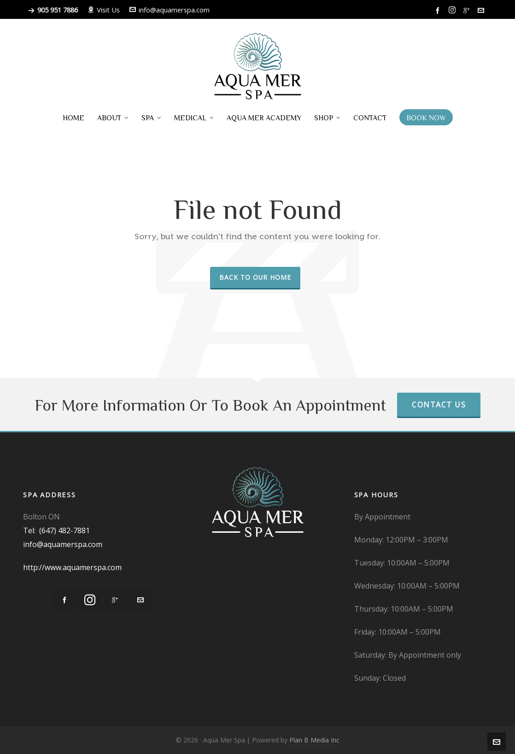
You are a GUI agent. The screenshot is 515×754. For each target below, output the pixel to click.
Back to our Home (255, 277)
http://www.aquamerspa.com (72, 567)
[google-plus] (468, 10)
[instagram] (453, 10)
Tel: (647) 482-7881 (56, 530)
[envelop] (482, 10)
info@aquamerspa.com (169, 9)
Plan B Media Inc (314, 740)
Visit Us (104, 9)
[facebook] (439, 10)
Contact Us (439, 405)
